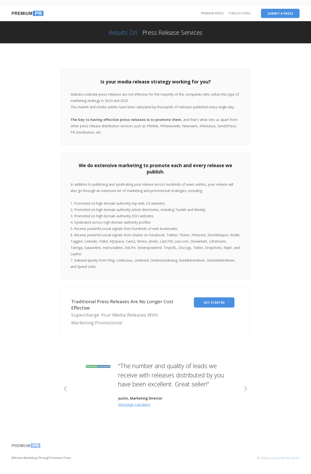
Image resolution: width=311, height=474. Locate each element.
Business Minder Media (284, 458)
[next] (245, 389)
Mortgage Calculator (134, 404)
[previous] (65, 389)
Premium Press (212, 13)
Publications (240, 13)
